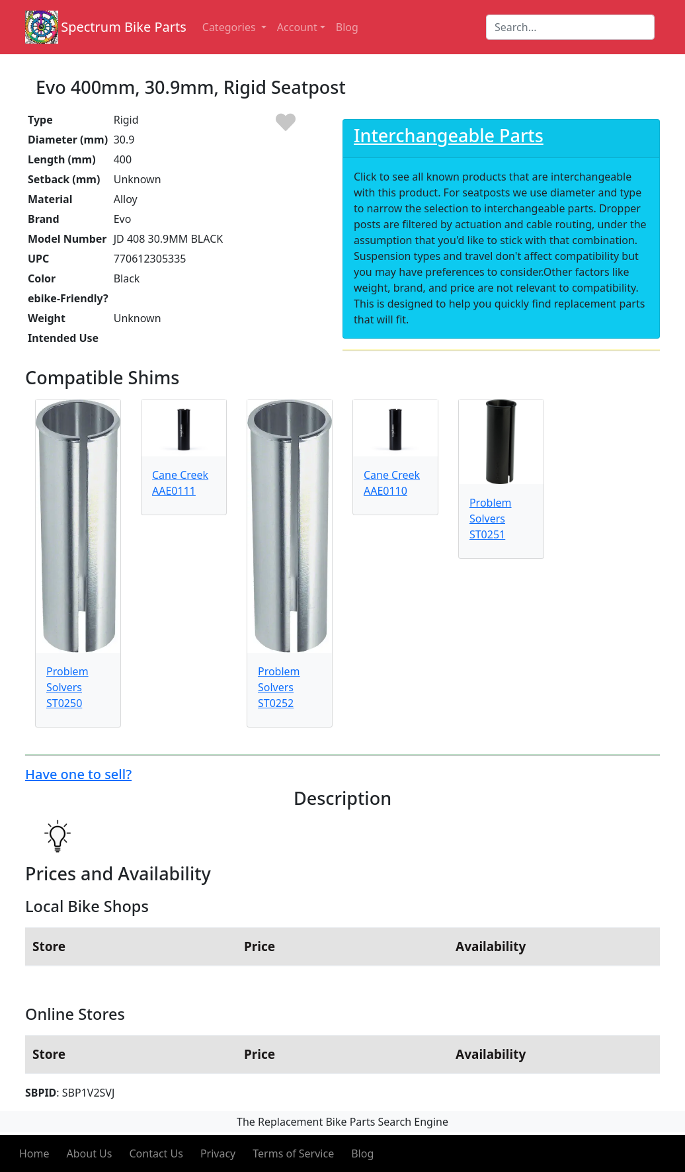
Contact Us (155, 1153)
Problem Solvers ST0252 (279, 687)
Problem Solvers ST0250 (67, 687)
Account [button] (297, 27)
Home (34, 1153)
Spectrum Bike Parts (123, 27)
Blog (362, 1153)
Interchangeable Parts (449, 135)
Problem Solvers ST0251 (490, 518)
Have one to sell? (78, 774)
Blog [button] (347, 27)
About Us (89, 1153)
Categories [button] (230, 27)
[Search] (570, 27)
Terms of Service (293, 1153)
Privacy (217, 1153)
